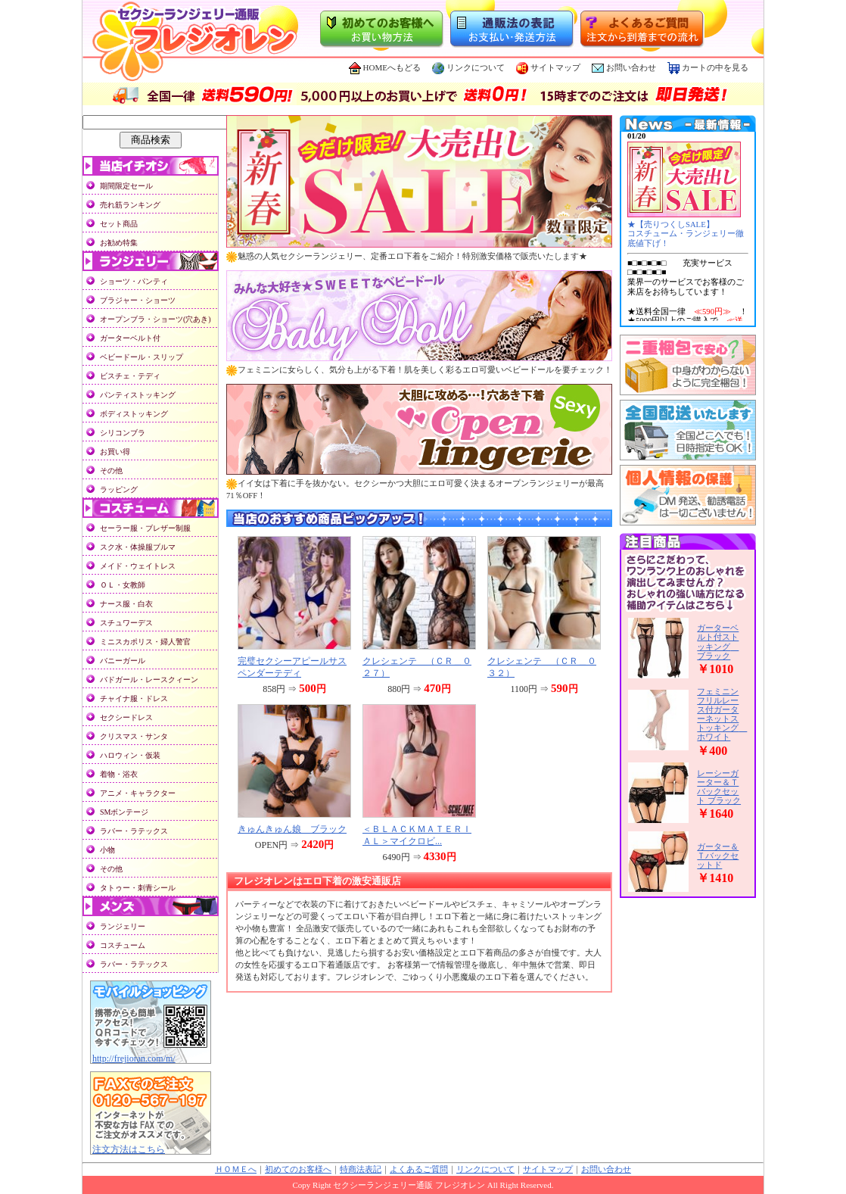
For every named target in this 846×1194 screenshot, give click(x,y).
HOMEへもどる (385, 67)
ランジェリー (122, 926)
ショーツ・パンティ (134, 281)
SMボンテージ (124, 812)
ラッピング (119, 489)
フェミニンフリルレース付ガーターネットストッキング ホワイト (722, 714)
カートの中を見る (707, 67)
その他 (111, 470)
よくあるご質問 (419, 1169)
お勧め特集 (119, 242)
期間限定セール (126, 186)
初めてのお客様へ (298, 1169)
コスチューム (122, 945)
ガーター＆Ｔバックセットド (718, 855)
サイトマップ (548, 67)
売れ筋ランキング (130, 205)
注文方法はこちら (128, 1149)
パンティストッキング (138, 395)
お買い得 (115, 451)
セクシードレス (126, 717)
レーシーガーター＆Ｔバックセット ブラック (719, 786)
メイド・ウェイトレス (138, 566)
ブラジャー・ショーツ (138, 300)
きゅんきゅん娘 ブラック (292, 829)
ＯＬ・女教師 (122, 585)
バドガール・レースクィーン (149, 679)
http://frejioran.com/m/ (134, 1058)
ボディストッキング (134, 414)
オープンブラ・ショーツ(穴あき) (155, 319)
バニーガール (122, 660)
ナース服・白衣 (126, 604)
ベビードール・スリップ (141, 357)
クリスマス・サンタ (134, 736)
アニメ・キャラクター (138, 793)
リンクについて (468, 67)
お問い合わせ (631, 67)
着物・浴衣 (119, 774)
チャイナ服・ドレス (134, 698)
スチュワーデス (126, 623)
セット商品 (119, 224)
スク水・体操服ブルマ (138, 547)
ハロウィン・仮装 (130, 755)
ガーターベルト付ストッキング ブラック (718, 641)
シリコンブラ (122, 433)
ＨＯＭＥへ (236, 1169)
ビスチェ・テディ (130, 376)
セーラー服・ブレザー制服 (145, 528)
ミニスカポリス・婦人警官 (145, 642)
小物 (107, 850)
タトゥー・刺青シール (138, 888)
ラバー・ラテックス (134, 831)
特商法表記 (360, 1169)
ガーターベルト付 (130, 338)
